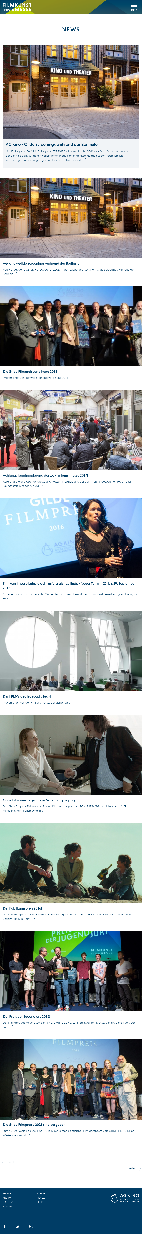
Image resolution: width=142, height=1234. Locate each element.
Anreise (41, 1193)
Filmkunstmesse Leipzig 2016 (17, 7)
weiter (132, 1168)
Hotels (41, 1197)
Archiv (7, 1197)
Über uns (8, 1202)
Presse (40, 1202)
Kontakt (7, 1206)
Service (7, 1193)
